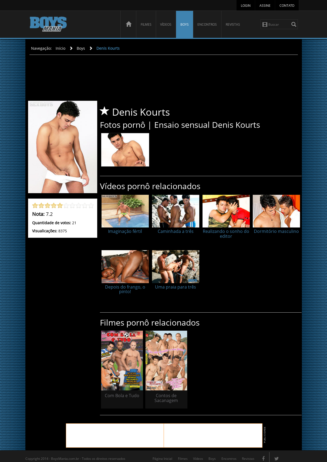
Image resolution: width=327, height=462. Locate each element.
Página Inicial (162, 453)
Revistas (233, 24)
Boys (184, 24)
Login (246, 5)
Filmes (146, 24)
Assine (265, 5)
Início (60, 48)
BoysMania (72, 25)
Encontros (207, 24)
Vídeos (165, 24)
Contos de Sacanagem (160, 392)
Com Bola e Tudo (120, 392)
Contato (286, 5)
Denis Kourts (108, 48)
